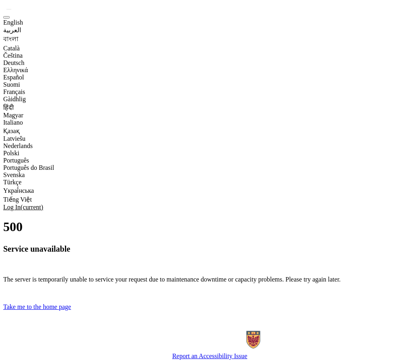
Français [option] (14, 91)
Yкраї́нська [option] (18, 190)
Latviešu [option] (14, 138)
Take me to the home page (37, 306)
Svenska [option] (14, 174)
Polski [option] (11, 153)
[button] (8, 9)
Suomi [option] (11, 84)
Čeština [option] (13, 55)
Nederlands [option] (18, 145)
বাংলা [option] (11, 38)
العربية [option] (12, 30)
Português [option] (16, 160)
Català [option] (11, 48)
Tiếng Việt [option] (17, 199)
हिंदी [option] (8, 107)
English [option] (13, 22)
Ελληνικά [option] (15, 70)
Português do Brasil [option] (28, 167)
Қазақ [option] (11, 130)
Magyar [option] (13, 115)
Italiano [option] (13, 122)
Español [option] (13, 77)
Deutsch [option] (13, 62)
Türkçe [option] (12, 182)
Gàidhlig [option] (14, 99)
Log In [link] (23, 207)
